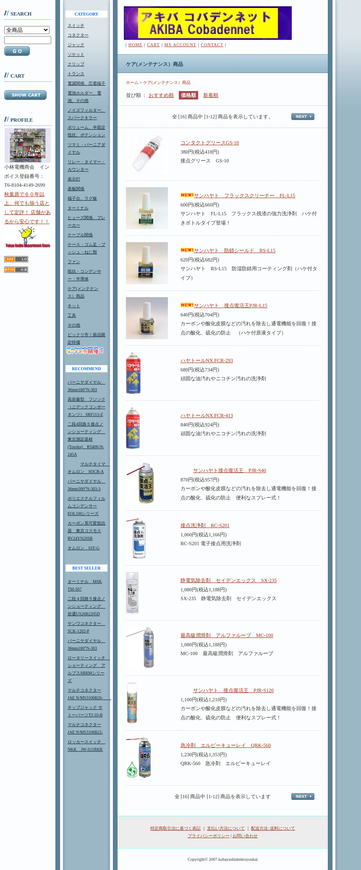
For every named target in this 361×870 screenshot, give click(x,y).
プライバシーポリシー (209, 835)
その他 (74, 325)
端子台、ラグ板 (82, 198)
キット (74, 305)
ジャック (76, 44)
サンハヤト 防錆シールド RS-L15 (227, 250)
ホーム (132, 82)
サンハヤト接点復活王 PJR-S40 (223, 470)
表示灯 (74, 179)
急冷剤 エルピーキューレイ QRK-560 (225, 745)
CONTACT (212, 44)
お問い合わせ (245, 835)
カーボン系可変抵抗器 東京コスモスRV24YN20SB (86, 531)
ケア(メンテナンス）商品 (167, 82)
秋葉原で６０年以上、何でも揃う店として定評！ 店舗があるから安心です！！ (27, 219)
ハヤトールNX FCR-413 (206, 415)
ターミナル (78, 208)
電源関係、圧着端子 (86, 83)
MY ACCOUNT (180, 44)
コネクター (78, 35)
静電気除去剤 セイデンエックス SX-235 (228, 580)
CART (153, 44)
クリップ (76, 64)
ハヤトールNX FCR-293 (206, 360)
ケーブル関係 (80, 235)
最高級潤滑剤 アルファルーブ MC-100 (226, 635)
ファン (74, 261)
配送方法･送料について (273, 828)
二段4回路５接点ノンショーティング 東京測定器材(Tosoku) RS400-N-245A (86, 439)
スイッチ (76, 25)
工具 (72, 315)
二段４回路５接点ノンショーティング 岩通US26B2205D (86, 606)
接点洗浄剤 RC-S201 (205, 525)
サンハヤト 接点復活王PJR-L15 (223, 305)
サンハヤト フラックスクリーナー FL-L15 (237, 196)
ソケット (76, 54)
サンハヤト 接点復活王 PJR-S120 (227, 690)
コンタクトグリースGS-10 (209, 143)
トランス (76, 73)
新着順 (210, 95)
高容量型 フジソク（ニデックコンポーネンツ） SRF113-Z (86, 407)
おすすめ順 (161, 95)
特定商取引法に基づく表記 (175, 828)
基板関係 (76, 188)
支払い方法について (226, 828)
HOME (135, 44)
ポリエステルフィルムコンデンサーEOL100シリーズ (86, 506)
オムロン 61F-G (83, 548)
